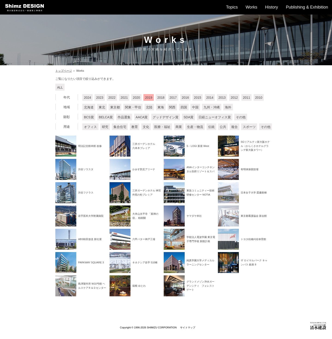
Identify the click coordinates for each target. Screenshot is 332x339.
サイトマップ (187, 327)
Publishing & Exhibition (307, 7)
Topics (232, 7)
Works (251, 7)
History (271, 7)
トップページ (63, 70)
